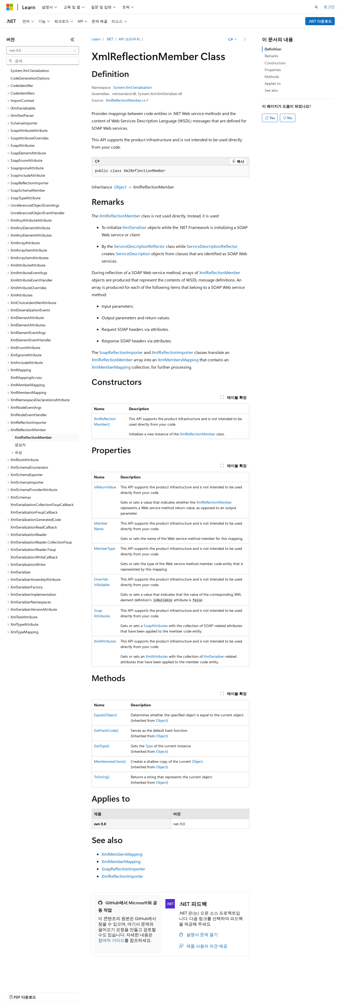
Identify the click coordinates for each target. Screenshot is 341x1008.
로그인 (329, 6)
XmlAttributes (105, 641)
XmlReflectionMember (119, 215)
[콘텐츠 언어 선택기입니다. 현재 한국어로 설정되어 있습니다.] (17, 979)
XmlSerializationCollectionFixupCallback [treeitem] (42, 504)
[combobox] (42, 50)
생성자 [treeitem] (20, 444)
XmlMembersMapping (178, 359)
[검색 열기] (316, 7)
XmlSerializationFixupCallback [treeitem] (34, 512)
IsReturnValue (105, 486)
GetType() (101, 745)
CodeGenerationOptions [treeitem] (30, 78)
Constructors (275, 62)
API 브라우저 (129, 38)
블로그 (60, 992)
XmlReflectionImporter (172, 352)
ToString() (101, 776)
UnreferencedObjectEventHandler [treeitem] (38, 212)
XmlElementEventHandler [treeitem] (31, 339)
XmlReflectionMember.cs (125, 100)
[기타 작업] (244, 39)
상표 (196, 992)
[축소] (72, 39)
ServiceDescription (133, 253)
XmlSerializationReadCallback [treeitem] (34, 527)
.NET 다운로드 (320, 21)
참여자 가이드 (111, 940)
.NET (109, 38)
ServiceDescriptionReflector (139, 246)
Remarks (271, 55)
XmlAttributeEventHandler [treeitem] (32, 280)
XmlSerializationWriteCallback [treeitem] (34, 557)
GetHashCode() (106, 730)
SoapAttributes (156, 625)
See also (271, 90)
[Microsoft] (9, 7)
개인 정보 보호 (102, 992)
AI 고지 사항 (16, 992)
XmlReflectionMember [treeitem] (33, 437)
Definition (273, 48)
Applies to (273, 83)
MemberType (104, 548)
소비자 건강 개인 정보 (142, 992)
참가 (79, 992)
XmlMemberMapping (111, 367)
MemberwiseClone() (110, 761)
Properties (273, 69)
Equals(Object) (105, 714)
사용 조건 (178, 992)
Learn (96, 38)
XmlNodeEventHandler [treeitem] (29, 414)
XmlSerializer (134, 227)
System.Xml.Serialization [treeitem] (30, 70)
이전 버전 (41, 992)
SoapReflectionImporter (121, 352)
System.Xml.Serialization (132, 87)
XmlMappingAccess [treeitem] (26, 377)
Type (149, 745)
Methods (272, 76)
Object (120, 187)
